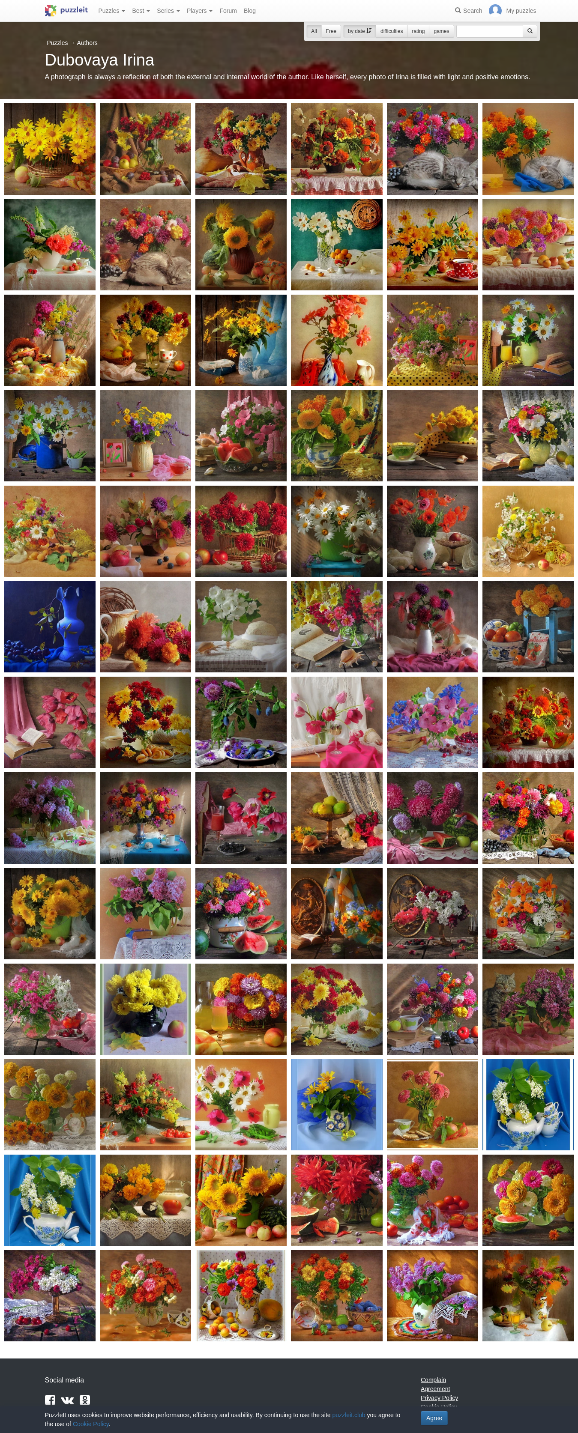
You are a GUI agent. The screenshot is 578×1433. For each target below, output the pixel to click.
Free (331, 31)
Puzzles (112, 10)
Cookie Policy (91, 1424)
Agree (434, 1418)
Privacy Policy (439, 1397)
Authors (87, 42)
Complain (433, 1379)
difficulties (391, 31)
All (314, 31)
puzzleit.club (348, 1415)
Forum (228, 10)
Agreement (435, 1388)
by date (359, 31)
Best (141, 10)
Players (200, 10)
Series (168, 10)
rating (418, 31)
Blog (250, 10)
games (441, 31)
